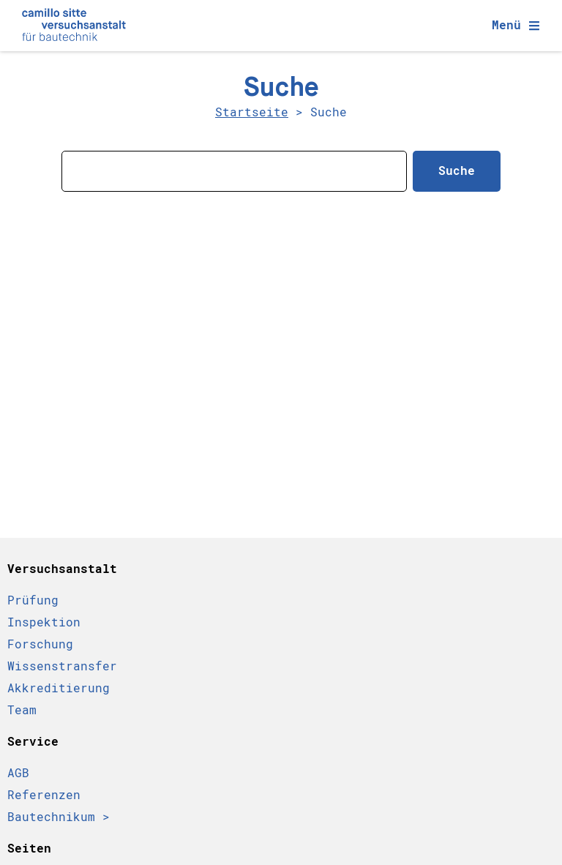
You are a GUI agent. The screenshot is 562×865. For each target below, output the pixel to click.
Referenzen (43, 795)
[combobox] (234, 171)
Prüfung (33, 600)
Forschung (40, 644)
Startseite (251, 112)
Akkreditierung (58, 688)
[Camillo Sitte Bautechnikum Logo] (74, 25)
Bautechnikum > (58, 817)
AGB (18, 773)
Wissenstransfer (62, 666)
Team (22, 710)
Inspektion (43, 622)
